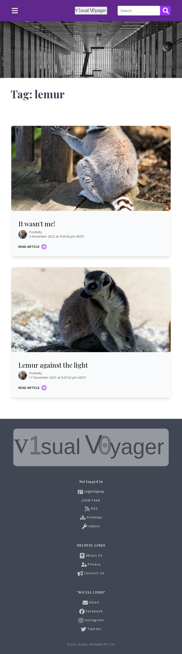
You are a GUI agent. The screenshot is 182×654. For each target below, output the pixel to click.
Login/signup (94, 491)
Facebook (91, 611)
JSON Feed (91, 500)
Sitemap (91, 517)
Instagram (91, 620)
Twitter (91, 629)
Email (91, 602)
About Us (91, 555)
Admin (91, 526)
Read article (32, 246)
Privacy (91, 564)
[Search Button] (165, 11)
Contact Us (90, 573)
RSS (91, 508)
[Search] (139, 11)
